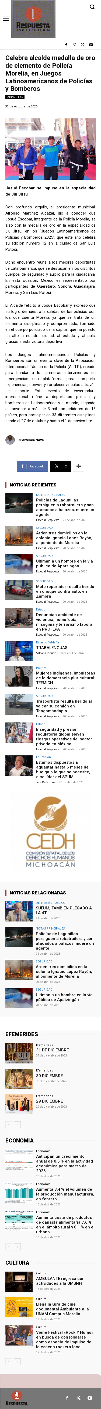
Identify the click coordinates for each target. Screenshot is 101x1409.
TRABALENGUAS (51, 647)
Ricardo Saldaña (47, 642)
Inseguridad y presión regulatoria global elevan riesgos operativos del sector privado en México (64, 736)
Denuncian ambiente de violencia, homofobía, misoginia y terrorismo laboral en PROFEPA (64, 622)
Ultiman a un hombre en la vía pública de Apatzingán (64, 563)
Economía (43, 1150)
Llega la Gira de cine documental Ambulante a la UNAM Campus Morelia (62, 1309)
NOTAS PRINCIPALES (50, 494)
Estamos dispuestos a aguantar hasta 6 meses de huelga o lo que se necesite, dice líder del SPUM (63, 769)
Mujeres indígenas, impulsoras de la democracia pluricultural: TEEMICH (65, 678)
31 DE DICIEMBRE (52, 1050)
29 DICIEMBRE (49, 1101)
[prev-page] (8, 1124)
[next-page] (17, 1124)
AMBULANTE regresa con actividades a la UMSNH (60, 1281)
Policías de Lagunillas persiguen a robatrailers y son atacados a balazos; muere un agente (65, 507)
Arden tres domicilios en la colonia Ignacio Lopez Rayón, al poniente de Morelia (64, 538)
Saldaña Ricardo (46, 653)
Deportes (15, 97)
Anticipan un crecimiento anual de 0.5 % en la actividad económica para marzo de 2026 (64, 1163)
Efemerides (44, 1044)
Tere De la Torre (45, 782)
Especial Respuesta (47, 520)
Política (41, 667)
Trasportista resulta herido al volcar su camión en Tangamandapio (64, 706)
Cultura (41, 1273)
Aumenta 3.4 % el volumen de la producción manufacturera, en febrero (65, 1194)
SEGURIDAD (44, 527)
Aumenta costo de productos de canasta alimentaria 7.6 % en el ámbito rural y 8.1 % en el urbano (65, 1224)
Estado (41, 609)
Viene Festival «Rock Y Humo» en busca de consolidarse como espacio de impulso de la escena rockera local (64, 1339)
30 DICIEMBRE (49, 1075)
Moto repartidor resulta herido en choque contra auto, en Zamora (65, 591)
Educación (43, 756)
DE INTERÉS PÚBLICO (50, 902)
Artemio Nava (33, 440)
